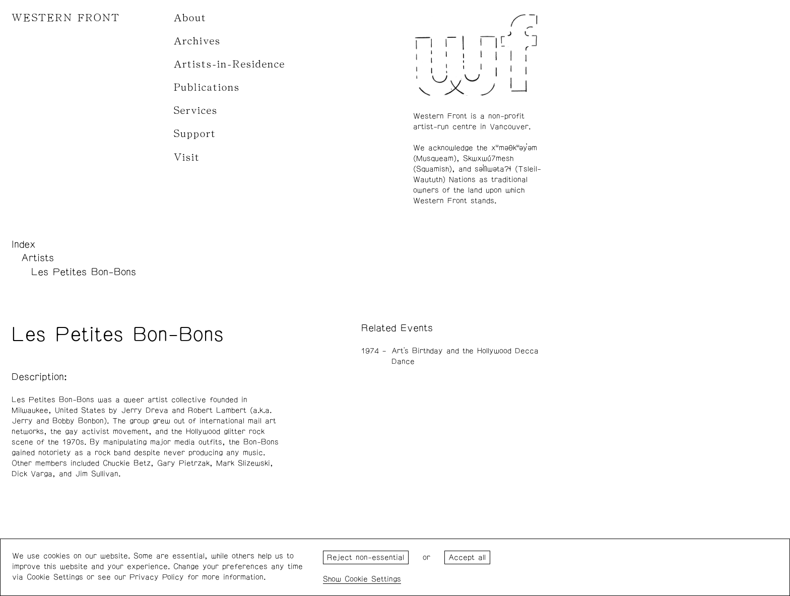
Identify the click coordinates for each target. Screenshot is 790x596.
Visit (187, 157)
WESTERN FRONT (66, 18)
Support (195, 133)
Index (24, 244)
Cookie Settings (373, 579)
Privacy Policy (156, 577)
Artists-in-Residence (229, 64)
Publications (207, 87)
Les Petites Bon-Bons (83, 272)
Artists (37, 258)
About (190, 18)
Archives (197, 41)
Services (196, 110)
